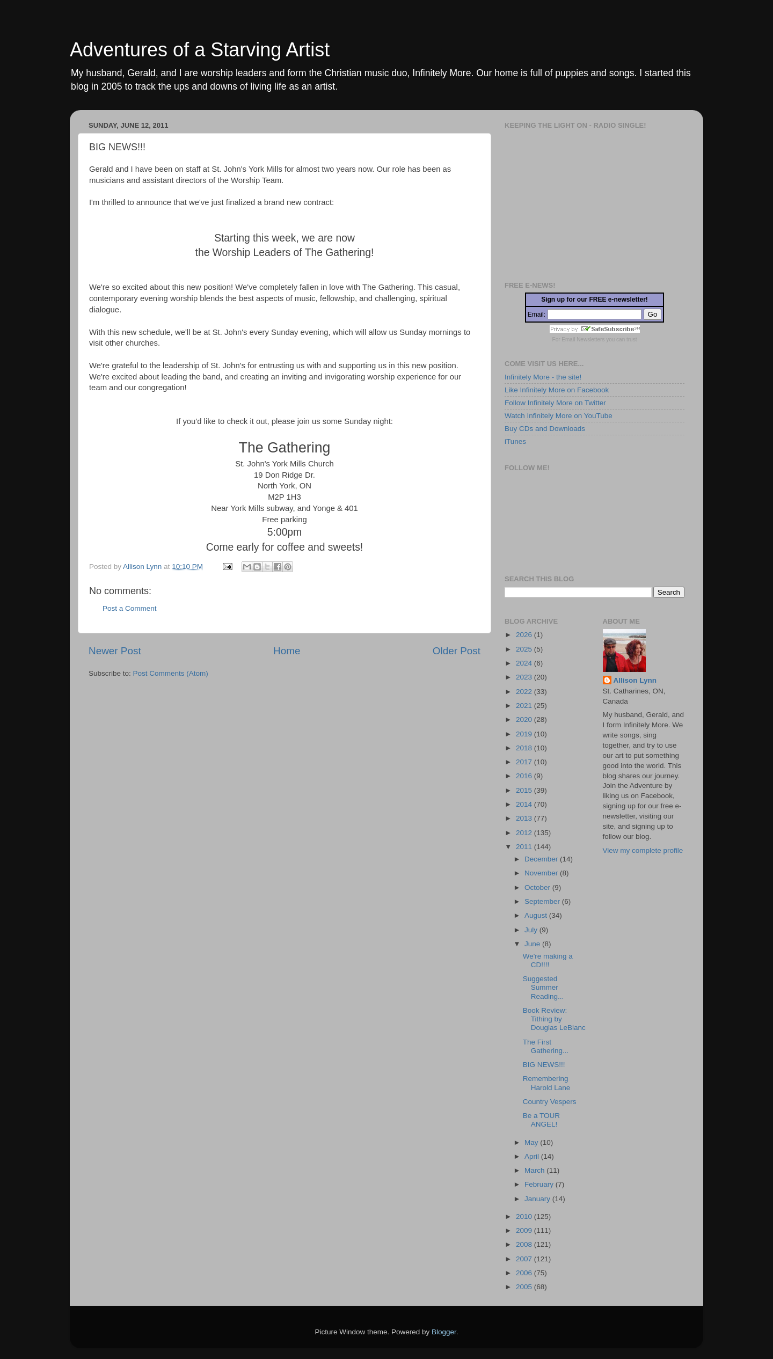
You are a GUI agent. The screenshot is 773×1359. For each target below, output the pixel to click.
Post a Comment (130, 608)
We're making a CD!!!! (548, 960)
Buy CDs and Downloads (545, 429)
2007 (525, 1259)
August (536, 915)
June (533, 944)
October (538, 887)
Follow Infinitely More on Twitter (555, 403)
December (542, 859)
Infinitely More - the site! (543, 377)
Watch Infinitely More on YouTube (558, 416)
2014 (525, 804)
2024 (525, 663)
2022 (525, 692)
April (532, 1156)
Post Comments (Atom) (170, 673)
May (532, 1142)
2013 (525, 818)
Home (286, 650)
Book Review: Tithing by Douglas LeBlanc (554, 1019)
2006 (525, 1273)
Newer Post (115, 650)
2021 (525, 706)
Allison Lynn (635, 680)
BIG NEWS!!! (544, 1065)
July (531, 930)
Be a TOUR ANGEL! (541, 1120)
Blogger (444, 1332)
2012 (525, 833)
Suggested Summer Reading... (543, 987)
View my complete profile (643, 850)
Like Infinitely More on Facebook (557, 390)
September (543, 901)
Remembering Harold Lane (547, 1083)
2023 (525, 677)
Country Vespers (550, 1102)
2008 (525, 1244)
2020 (525, 719)
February (540, 1184)
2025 (525, 649)
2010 (525, 1216)
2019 (525, 734)
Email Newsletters (582, 339)
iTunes (515, 441)
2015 (525, 790)
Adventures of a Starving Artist (200, 50)
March (535, 1170)
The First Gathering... (546, 1046)
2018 (525, 748)
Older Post (456, 650)
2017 (525, 762)
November (542, 873)
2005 (525, 1287)
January (538, 1199)
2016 (525, 776)
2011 (525, 847)
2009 (525, 1230)
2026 (525, 635)
